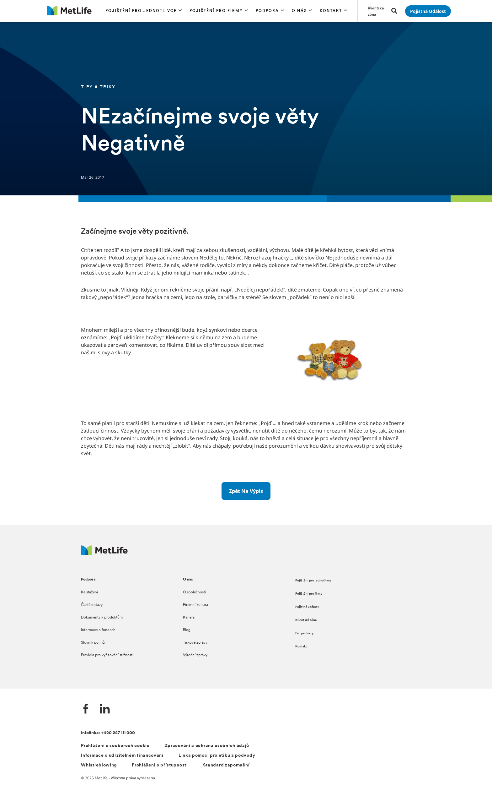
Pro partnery (304, 633)
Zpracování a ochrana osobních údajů (207, 746)
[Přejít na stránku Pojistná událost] (428, 11)
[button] (144, 11)
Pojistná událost (307, 607)
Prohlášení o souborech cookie (115, 746)
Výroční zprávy (195, 655)
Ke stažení (89, 592)
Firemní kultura (195, 605)
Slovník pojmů (93, 643)
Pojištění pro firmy (309, 594)
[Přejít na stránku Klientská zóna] (376, 11)
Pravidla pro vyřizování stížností (107, 655)
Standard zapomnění (226, 765)
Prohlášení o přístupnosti (160, 765)
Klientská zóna (306, 620)
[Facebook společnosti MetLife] (86, 709)
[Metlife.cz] (104, 553)
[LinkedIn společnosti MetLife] (105, 709)
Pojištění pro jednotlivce (313, 580)
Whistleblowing (99, 765)
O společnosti (194, 592)
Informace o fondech (98, 630)
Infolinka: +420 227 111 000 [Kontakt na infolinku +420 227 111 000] (108, 733)
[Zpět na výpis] (246, 491)
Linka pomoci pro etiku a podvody (217, 755)
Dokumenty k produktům (102, 617)
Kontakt (301, 646)
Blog (186, 630)
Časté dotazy (92, 605)
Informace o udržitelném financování (122, 755)
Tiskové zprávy (195, 643)
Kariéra (189, 617)
